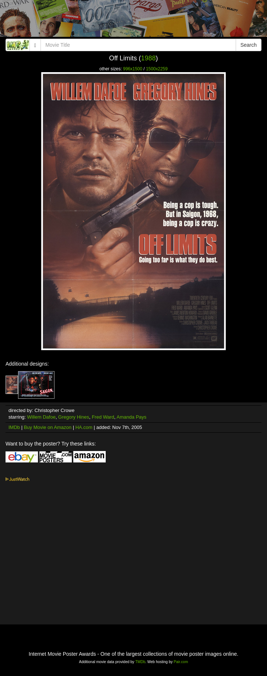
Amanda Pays (132, 417)
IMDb (14, 427)
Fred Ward (103, 417)
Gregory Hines (73, 417)
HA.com (83, 427)
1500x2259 (157, 68)
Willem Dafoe (41, 417)
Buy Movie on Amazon (47, 427)
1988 (148, 58)
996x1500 (132, 68)
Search (248, 45)
